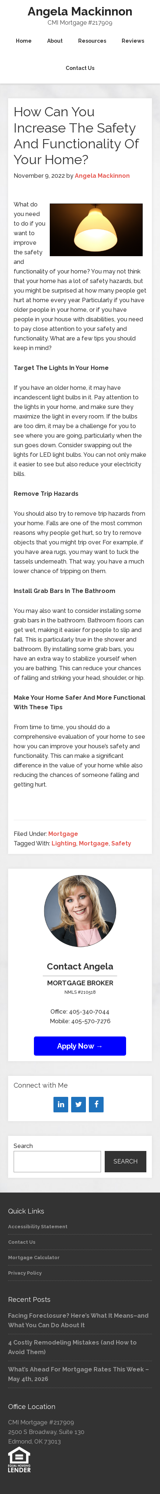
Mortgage (63, 833)
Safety (121, 843)
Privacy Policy (25, 1273)
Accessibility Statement (37, 1226)
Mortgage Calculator (34, 1257)
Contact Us (21, 1242)
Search (23, 1145)
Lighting (64, 843)
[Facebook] (96, 1104)
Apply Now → (80, 1046)
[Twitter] (78, 1104)
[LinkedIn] (60, 1104)
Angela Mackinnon (80, 11)
